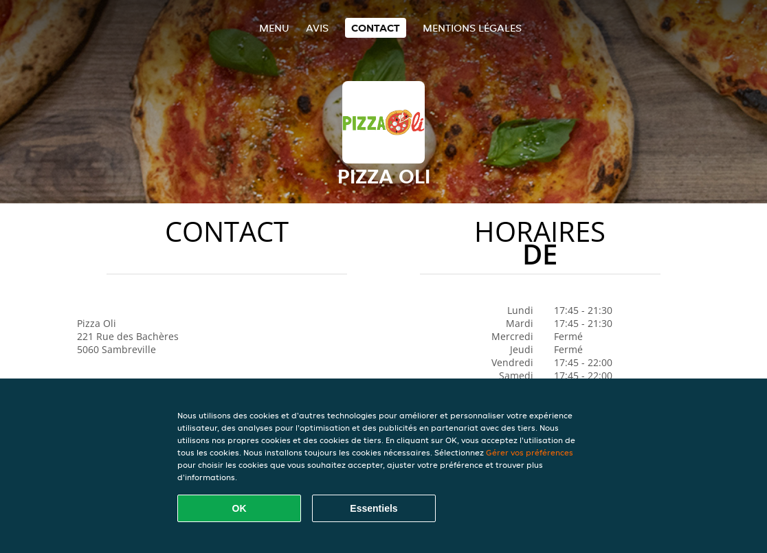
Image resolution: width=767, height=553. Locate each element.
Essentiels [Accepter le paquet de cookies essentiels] (373, 508)
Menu (274, 28)
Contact (375, 28)
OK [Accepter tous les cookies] (239, 508)
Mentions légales (472, 28)
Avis (317, 28)
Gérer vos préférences (529, 452)
